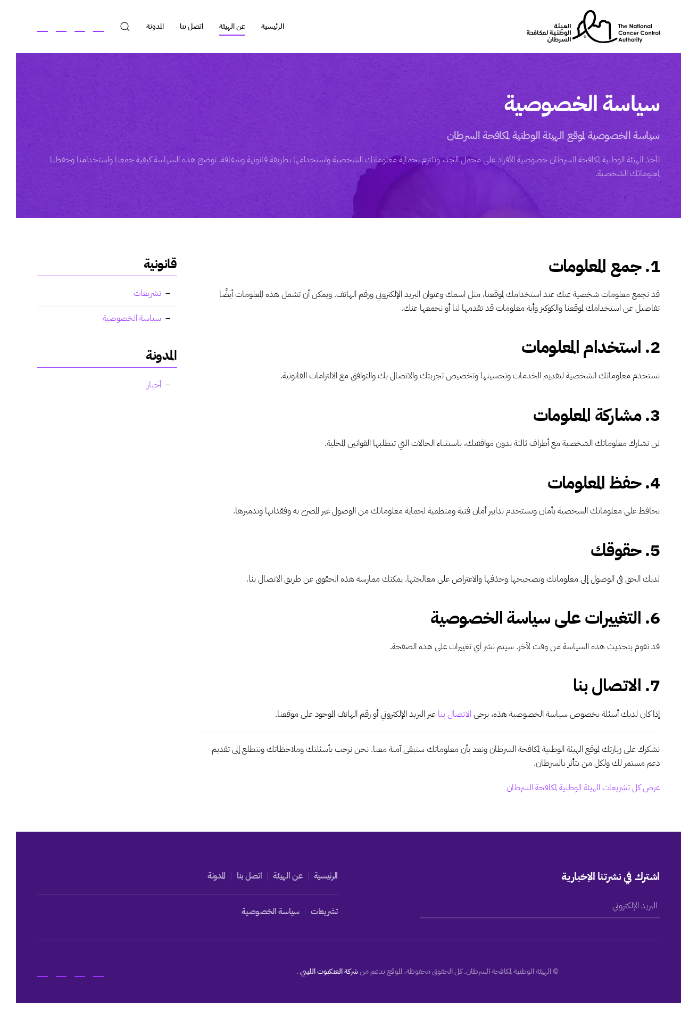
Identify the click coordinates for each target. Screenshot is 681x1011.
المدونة (147, 26)
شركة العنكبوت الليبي (321, 971)
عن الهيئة (224, 26)
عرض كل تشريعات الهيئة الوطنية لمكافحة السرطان (575, 787)
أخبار (146, 384)
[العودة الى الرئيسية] (585, 26)
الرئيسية (264, 26)
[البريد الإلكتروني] (533, 906)
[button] (117, 26)
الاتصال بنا (446, 714)
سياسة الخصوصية (124, 318)
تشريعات (139, 293)
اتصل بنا (183, 26)
